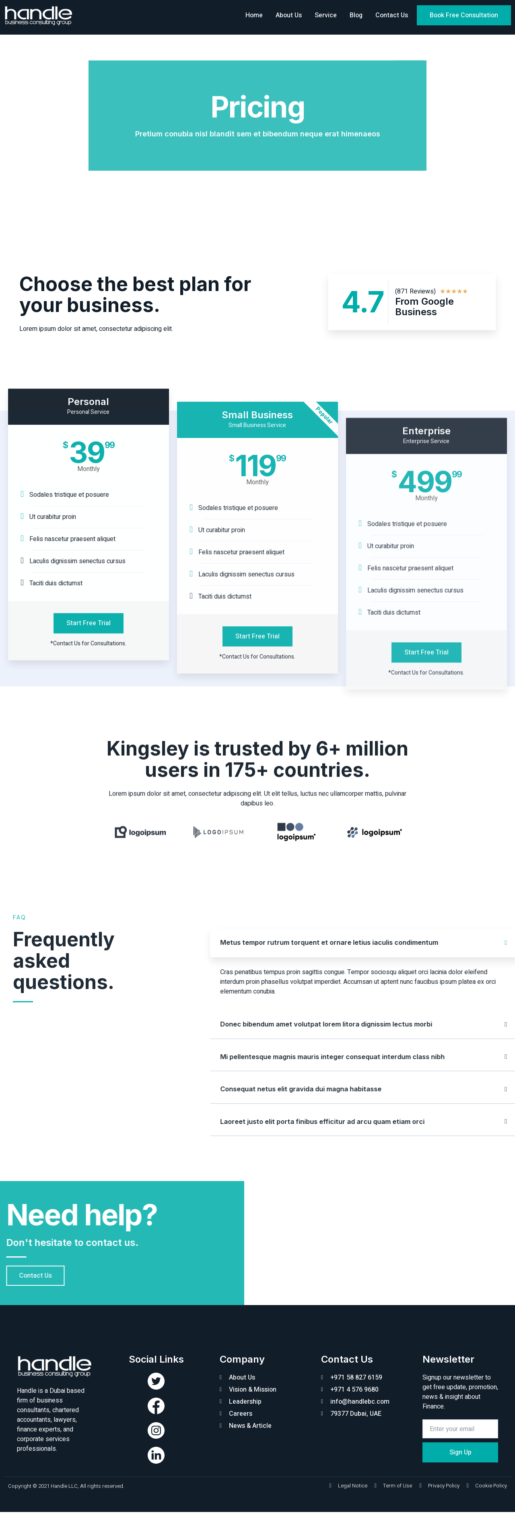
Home (254, 15)
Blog (356, 15)
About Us (289, 15)
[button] (464, 15)
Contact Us (391, 15)
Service (326, 15)
